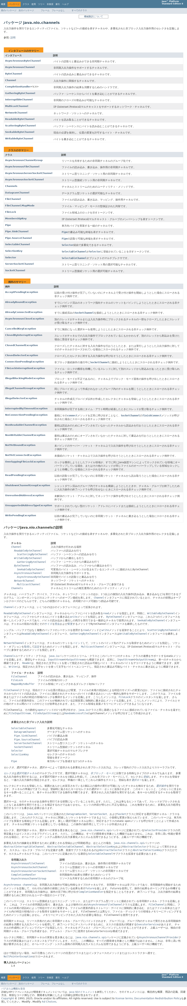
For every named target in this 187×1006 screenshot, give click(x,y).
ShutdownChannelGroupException (27, 485)
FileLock (10, 212)
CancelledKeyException (20, 328)
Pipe (8, 225)
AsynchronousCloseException (24, 318)
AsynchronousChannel (20, 67)
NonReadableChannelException (26, 424)
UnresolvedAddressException (24, 495)
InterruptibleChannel (19, 99)
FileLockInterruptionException (25, 368)
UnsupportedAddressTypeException (28, 505)
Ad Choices (49, 1001)
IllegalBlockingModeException (25, 378)
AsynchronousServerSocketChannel (28, 173)
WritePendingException (20, 515)
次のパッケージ (26, 10)
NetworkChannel (16, 112)
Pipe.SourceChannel (18, 238)
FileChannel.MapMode (20, 205)
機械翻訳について (93, 16)
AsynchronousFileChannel (22, 166)
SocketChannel (15, 270)
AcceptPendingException (21, 292)
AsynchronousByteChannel (23, 60)
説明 (13, 37)
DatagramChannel (17, 192)
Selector (10, 257)
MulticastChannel (16, 106)
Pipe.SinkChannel (16, 231)
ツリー (41, 4)
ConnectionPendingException (24, 361)
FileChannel (13, 199)
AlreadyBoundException (21, 302)
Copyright (7, 998)
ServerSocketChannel (19, 263)
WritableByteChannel (19, 138)
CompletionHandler (18, 86)
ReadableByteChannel (19, 119)
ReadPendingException (20, 475)
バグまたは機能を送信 (13, 988)
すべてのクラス (79, 10)
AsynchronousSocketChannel (24, 179)
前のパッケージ (8, 10)
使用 (33, 4)
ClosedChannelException (21, 345)
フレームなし (58, 10)
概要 (3, 4)
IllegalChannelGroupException (25, 388)
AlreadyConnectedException (23, 312)
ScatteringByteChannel (20, 125)
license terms (124, 998)
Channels (11, 186)
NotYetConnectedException (23, 455)
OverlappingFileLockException (25, 461)
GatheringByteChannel (20, 93)
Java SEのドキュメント (82, 992)
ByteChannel (13, 73)
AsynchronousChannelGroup (24, 160)
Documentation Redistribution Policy (157, 998)
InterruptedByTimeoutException (26, 408)
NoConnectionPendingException (26, 414)
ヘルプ (65, 4)
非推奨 (50, 4)
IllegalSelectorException (21, 398)
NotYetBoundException (20, 445)
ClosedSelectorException (21, 355)
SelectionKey (13, 251)
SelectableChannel (17, 244)
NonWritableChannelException (25, 435)
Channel (10, 80)
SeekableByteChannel (19, 132)
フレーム (45, 10)
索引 (58, 4)
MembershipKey (15, 218)
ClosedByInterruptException (23, 335)
